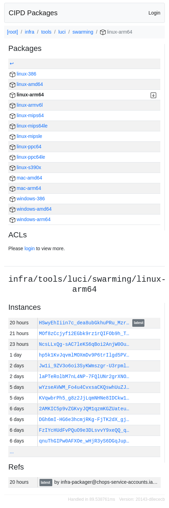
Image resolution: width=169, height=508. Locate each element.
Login (154, 13)
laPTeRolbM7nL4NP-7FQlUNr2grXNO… (84, 376)
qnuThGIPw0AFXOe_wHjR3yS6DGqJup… (84, 441)
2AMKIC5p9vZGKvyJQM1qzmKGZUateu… (84, 408)
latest (138, 323)
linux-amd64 (26, 84)
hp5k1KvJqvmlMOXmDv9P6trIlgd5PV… (84, 355)
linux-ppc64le (27, 157)
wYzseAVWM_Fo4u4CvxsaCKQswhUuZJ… (84, 387)
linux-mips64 (27, 115)
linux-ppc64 (26, 146)
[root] (12, 32)
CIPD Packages (33, 13)
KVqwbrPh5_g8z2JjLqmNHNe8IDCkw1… (84, 398)
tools (46, 32)
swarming (82, 32)
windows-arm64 (30, 219)
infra (29, 32)
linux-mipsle (26, 136)
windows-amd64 (31, 209)
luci (61, 32)
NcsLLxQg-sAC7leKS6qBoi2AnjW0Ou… (84, 344)
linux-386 (23, 74)
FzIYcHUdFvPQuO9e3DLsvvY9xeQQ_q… (84, 430)
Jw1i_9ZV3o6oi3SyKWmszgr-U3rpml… (84, 365)
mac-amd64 (26, 178)
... (12, 451)
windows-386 (27, 198)
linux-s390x (25, 167)
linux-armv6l (26, 105)
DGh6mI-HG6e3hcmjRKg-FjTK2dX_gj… (84, 419)
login (30, 248)
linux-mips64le (28, 126)
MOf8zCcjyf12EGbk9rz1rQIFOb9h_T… (84, 333)
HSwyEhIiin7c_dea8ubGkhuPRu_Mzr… (85, 322)
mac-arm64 (25, 188)
